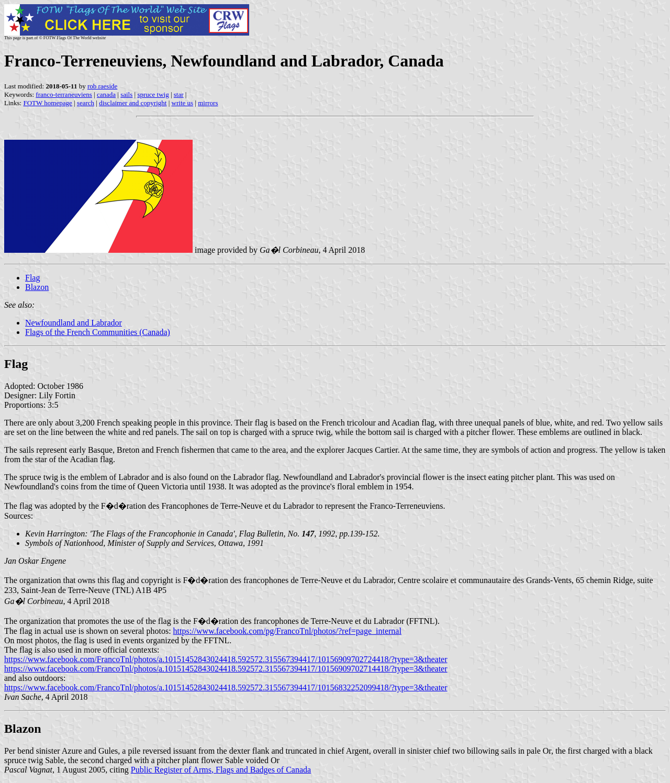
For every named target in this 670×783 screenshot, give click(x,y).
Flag (32, 277)
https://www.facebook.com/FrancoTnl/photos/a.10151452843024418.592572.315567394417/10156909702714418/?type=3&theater (226, 668)
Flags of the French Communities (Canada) (97, 332)
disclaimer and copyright (132, 103)
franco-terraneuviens (64, 94)
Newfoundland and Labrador (73, 322)
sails (126, 94)
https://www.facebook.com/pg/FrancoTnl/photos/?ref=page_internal (287, 631)
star (179, 94)
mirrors (208, 103)
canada (106, 94)
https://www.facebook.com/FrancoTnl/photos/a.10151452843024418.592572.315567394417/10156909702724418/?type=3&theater (226, 659)
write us (183, 103)
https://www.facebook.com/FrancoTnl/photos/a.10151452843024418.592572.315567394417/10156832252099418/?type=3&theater (226, 687)
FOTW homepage (47, 103)
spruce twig (153, 94)
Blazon (37, 287)
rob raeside (102, 86)
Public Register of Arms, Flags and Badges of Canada (221, 769)
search (85, 103)
